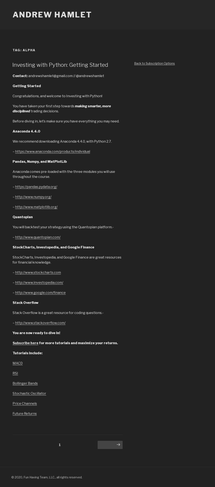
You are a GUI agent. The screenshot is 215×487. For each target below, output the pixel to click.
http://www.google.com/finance (40, 293)
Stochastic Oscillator (29, 393)
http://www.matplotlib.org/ (36, 207)
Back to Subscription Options (154, 63)
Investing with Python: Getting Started (60, 65)
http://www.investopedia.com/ (39, 283)
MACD (18, 363)
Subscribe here (25, 343)
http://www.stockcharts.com (38, 272)
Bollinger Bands (25, 383)
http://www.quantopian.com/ (37, 237)
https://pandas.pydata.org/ (36, 187)
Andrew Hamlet (52, 14)
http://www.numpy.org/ (33, 197)
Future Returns (25, 414)
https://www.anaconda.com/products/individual (52, 152)
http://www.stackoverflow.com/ (40, 323)
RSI (15, 373)
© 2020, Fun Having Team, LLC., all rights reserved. (46, 477)
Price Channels (25, 404)
